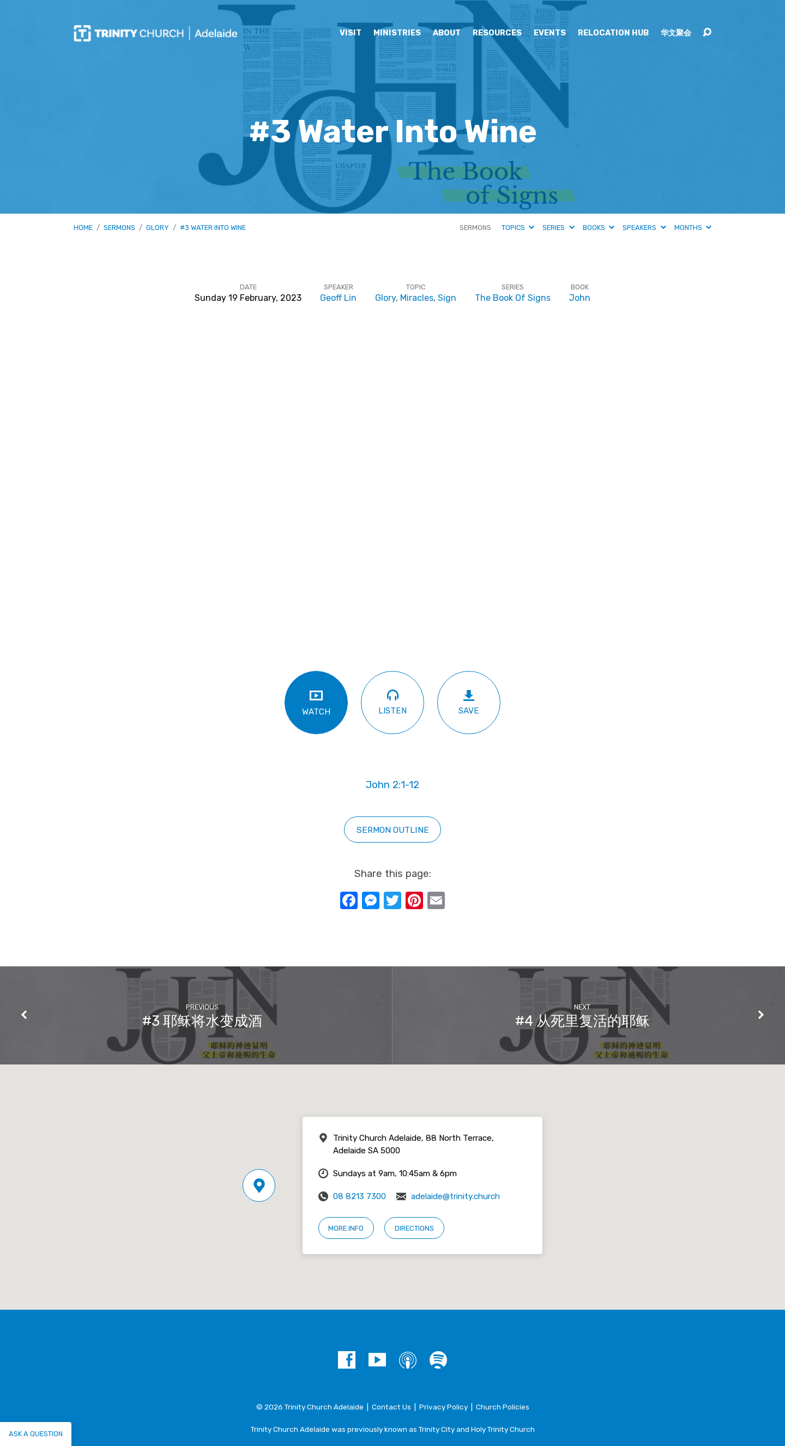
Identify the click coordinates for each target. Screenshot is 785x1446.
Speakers (644, 227)
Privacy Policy (443, 1406)
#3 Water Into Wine (213, 227)
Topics (518, 227)
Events (550, 33)
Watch (316, 702)
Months (692, 227)
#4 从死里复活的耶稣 (582, 1021)
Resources (497, 33)
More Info (346, 1228)
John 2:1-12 (392, 785)
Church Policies (502, 1406)
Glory (157, 227)
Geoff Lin (338, 298)
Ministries (397, 33)
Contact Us (391, 1406)
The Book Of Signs (513, 298)
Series (558, 227)
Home (83, 227)
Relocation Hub (613, 33)
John (579, 298)
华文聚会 (676, 33)
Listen (392, 702)
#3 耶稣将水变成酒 (202, 1021)
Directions (414, 1228)
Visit (350, 33)
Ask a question (36, 1434)
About (447, 33)
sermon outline (393, 830)
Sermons (119, 227)
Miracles (416, 298)
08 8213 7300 (359, 1196)
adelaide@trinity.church (455, 1196)
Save (469, 702)
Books (598, 227)
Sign (447, 298)
